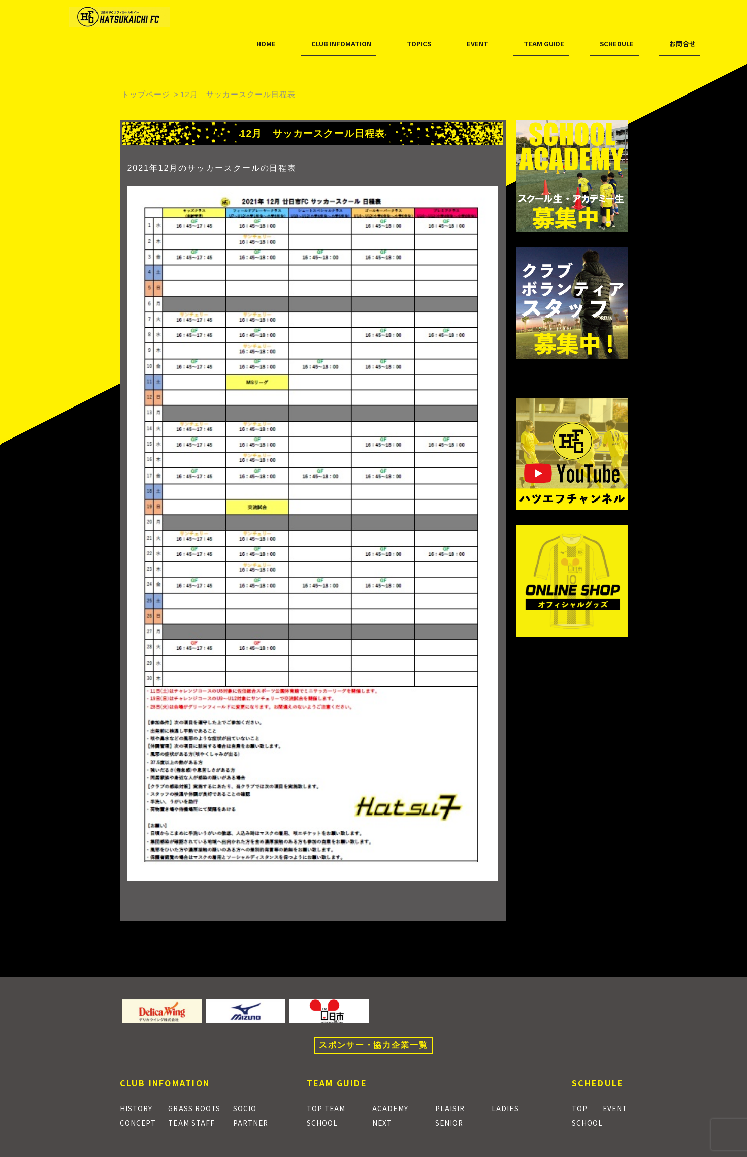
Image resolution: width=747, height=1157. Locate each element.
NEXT (386, 1122)
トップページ (145, 94)
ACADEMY (394, 1108)
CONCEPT (140, 1122)
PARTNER (255, 1122)
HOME (146, 49)
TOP (581, 1108)
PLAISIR (453, 1108)
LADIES (508, 1108)
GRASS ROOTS (198, 1108)
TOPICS (316, 49)
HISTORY (139, 1108)
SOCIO (249, 1108)
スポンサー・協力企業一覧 (373, 1045)
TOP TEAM (329, 1108)
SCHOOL (325, 1122)
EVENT (377, 49)
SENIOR (453, 1122)
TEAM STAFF (194, 1122)
